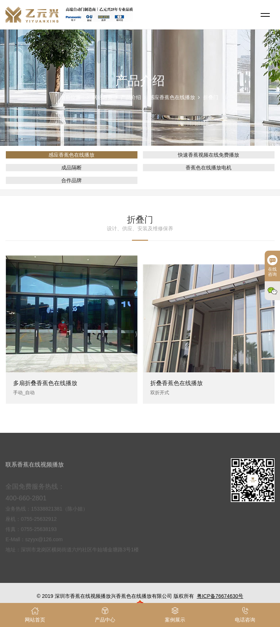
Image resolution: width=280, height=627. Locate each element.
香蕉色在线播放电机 (209, 168)
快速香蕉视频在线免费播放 (208, 155)
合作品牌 (71, 180)
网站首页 (102, 97)
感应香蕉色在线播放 (172, 97)
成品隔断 (71, 168)
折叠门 (210, 97)
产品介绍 (131, 97)
